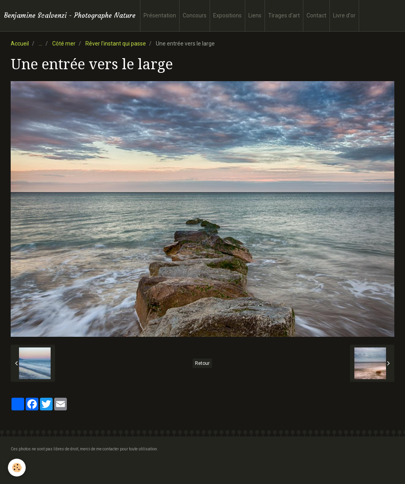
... (40, 43)
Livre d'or (344, 15)
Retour (202, 363)
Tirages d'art (284, 15)
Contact (316, 15)
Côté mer (64, 43)
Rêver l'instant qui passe (115, 43)
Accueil (20, 43)
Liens (254, 15)
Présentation (160, 15)
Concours (194, 15)
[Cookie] (17, 467)
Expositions (227, 15)
